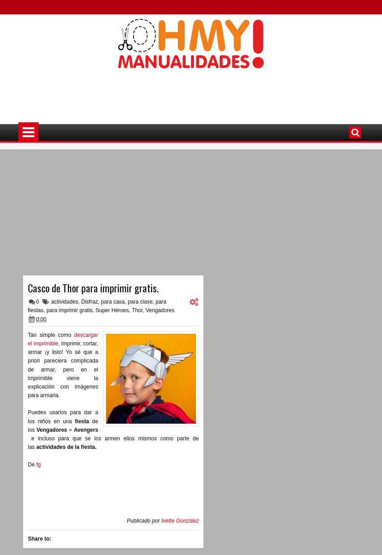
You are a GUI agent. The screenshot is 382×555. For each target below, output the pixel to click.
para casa (113, 302)
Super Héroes (112, 310)
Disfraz (89, 302)
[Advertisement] (191, 90)
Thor (137, 310)
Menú (28, 132)
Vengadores (160, 310)
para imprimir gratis (69, 310)
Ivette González (180, 521)
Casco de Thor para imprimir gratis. (93, 287)
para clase (140, 302)
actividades (64, 302)
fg (38, 464)
